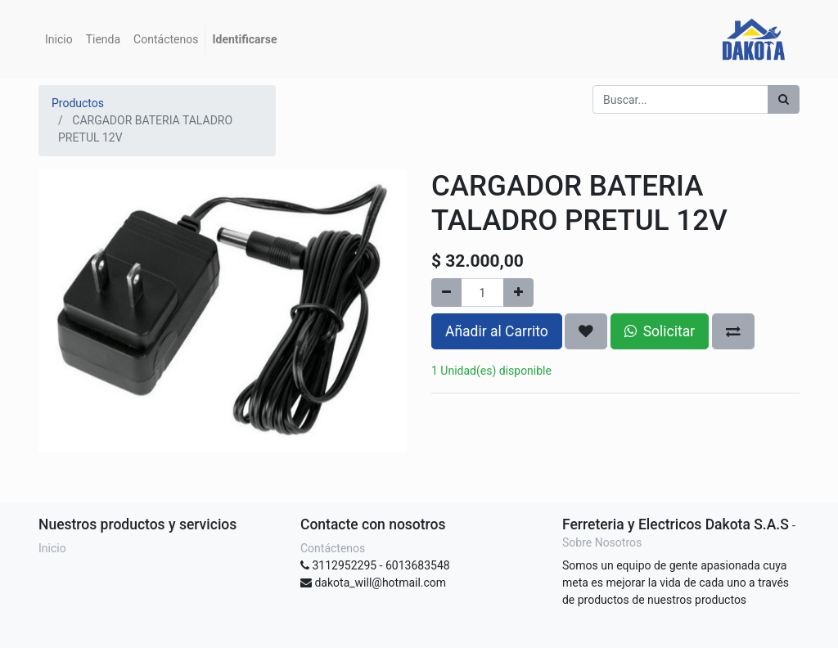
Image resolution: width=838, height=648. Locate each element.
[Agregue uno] (518, 292)
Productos (78, 103)
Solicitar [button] (659, 331)
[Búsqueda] (784, 99)
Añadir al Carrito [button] (496, 331)
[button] (586, 331)
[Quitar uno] (446, 292)
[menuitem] (58, 40)
